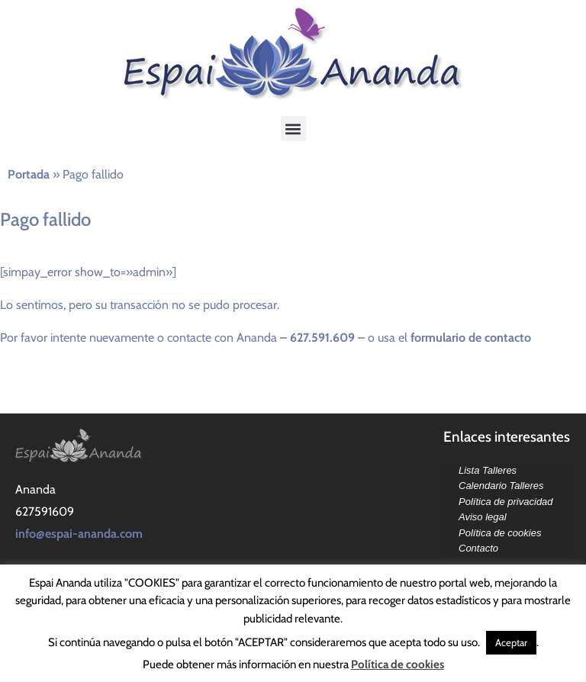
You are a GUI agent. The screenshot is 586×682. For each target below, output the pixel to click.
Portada (29, 174)
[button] (293, 128)
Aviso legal (483, 517)
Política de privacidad (506, 501)
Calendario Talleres (501, 485)
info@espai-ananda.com (79, 533)
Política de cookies (500, 533)
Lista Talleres (488, 470)
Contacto (478, 548)
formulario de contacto (472, 337)
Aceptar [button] (511, 642)
